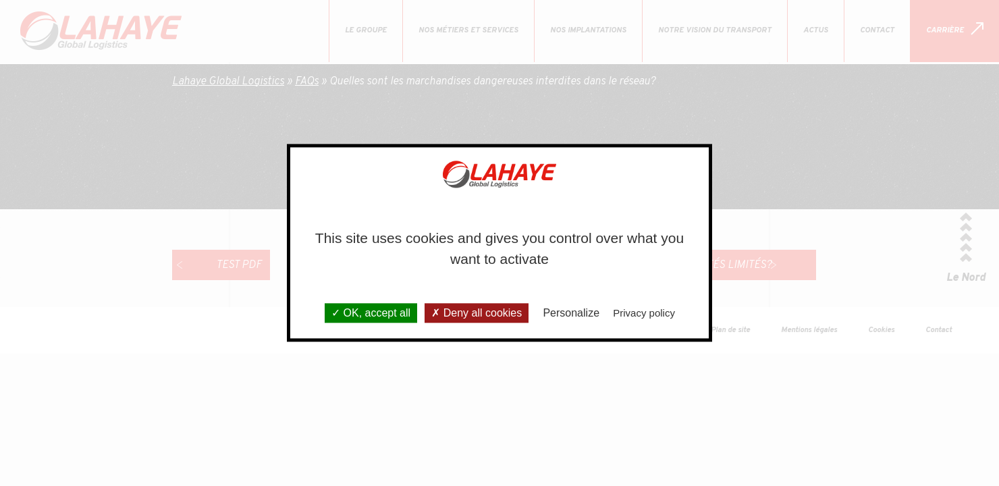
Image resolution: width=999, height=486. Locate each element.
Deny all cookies (476, 313)
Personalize (571, 313)
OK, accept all (370, 313)
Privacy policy (644, 313)
